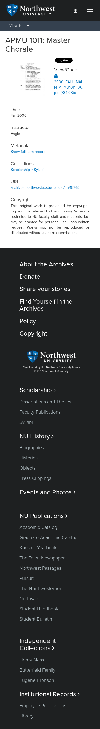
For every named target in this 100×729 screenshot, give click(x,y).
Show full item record (28, 151)
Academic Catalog (38, 527)
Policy (27, 321)
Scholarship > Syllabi (27, 169)
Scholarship (37, 390)
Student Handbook (38, 609)
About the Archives (46, 264)
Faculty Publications (40, 412)
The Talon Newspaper (42, 558)
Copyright (33, 333)
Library (26, 716)
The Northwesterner (40, 588)
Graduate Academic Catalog (48, 537)
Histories (28, 458)
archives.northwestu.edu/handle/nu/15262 (45, 187)
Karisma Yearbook (38, 548)
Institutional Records (49, 694)
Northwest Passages (40, 568)
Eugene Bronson (36, 680)
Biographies (31, 448)
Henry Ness (31, 660)
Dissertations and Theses (45, 402)
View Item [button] (19, 25)
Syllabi (26, 422)
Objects (27, 468)
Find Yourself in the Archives (46, 305)
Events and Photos (47, 492)
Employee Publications (42, 706)
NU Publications (43, 516)
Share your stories (44, 289)
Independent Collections (37, 644)
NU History (36, 436)
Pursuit (26, 578)
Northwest (30, 599)
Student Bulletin (35, 619)
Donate (29, 277)
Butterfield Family (37, 670)
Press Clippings (35, 478)
